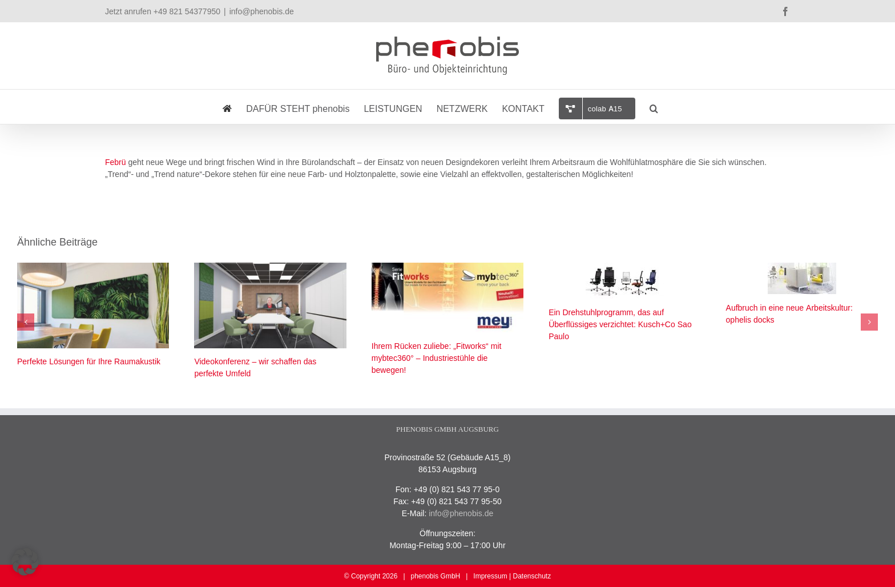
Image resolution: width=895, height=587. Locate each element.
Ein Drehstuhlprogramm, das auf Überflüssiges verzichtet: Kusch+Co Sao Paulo (620, 324)
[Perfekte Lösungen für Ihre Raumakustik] (93, 268)
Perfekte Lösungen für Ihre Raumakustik (88, 361)
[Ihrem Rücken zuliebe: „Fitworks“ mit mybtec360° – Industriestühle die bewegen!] (447, 268)
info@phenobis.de (261, 11)
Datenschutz (532, 576)
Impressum (490, 576)
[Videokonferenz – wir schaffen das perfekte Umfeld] (270, 268)
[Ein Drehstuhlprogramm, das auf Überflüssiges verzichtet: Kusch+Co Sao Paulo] (625, 268)
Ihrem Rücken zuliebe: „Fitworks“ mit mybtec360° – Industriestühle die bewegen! (437, 358)
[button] (654, 107)
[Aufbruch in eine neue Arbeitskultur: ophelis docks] (802, 268)
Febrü (115, 161)
